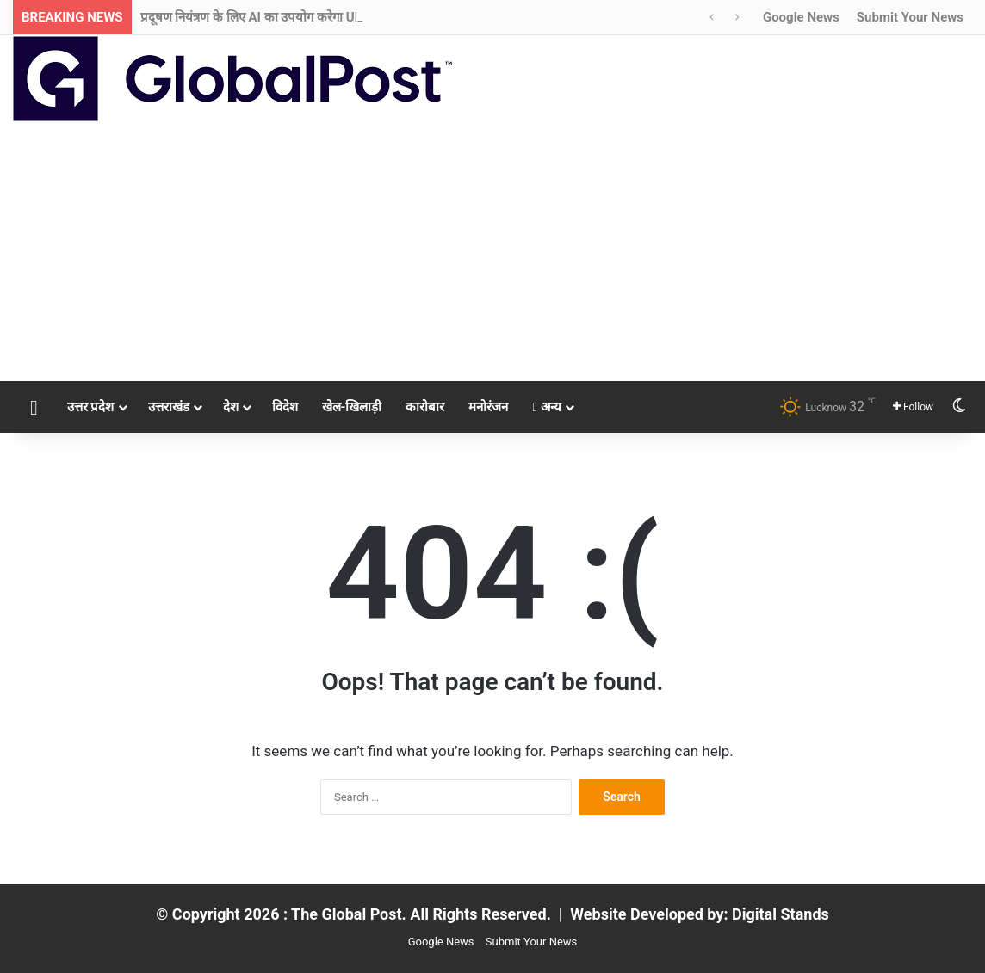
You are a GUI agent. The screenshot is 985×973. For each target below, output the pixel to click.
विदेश (285, 407)
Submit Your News (910, 17)
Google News (801, 17)
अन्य (546, 407)
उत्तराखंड (168, 407)
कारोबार (425, 407)
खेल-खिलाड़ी (352, 407)
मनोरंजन (488, 407)
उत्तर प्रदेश (91, 407)
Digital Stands (780, 914)
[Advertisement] (492, 252)
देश (231, 407)
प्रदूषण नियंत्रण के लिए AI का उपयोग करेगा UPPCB (264, 17)
